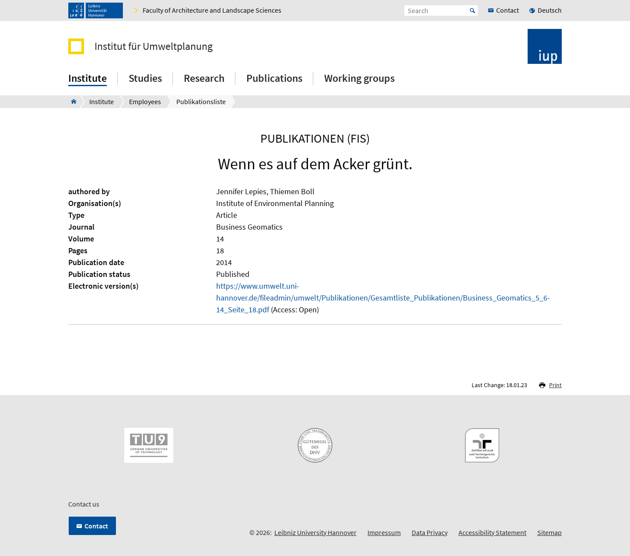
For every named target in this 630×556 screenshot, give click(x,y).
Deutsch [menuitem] (550, 10)
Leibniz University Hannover (315, 532)
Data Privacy (430, 532)
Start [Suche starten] (472, 10)
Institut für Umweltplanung (153, 46)
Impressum (384, 532)
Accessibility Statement (492, 532)
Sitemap (549, 532)
